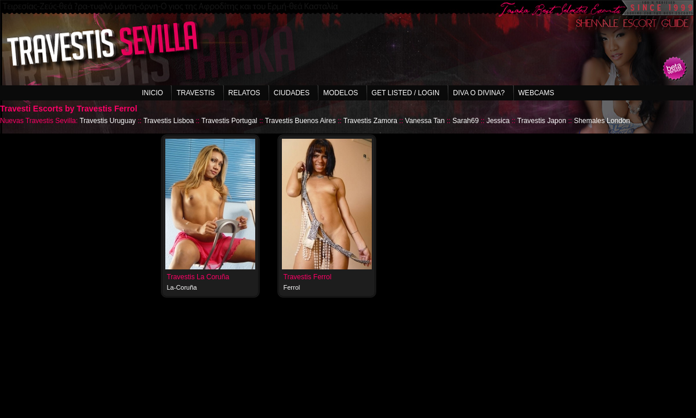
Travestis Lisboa (168, 121)
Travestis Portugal (229, 121)
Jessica (498, 121)
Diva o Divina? (479, 93)
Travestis (195, 93)
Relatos (244, 93)
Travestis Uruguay (107, 121)
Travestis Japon (541, 121)
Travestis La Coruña (198, 277)
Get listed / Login (406, 93)
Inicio (152, 93)
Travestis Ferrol (308, 277)
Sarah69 (465, 121)
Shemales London (602, 121)
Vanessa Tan (424, 121)
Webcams (536, 93)
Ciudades (292, 93)
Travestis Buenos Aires (300, 121)
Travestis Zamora (370, 121)
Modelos (340, 93)
